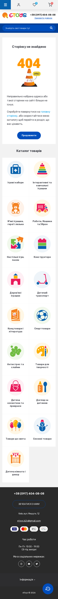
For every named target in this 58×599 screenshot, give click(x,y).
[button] (43, 15)
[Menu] (5, 4)
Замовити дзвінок (43, 18)
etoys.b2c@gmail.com (29, 521)
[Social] (21, 564)
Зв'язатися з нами (29, 504)
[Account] (19, 4)
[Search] (51, 28)
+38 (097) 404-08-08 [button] (29, 493)
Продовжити (29, 135)
